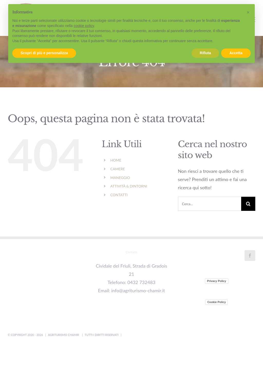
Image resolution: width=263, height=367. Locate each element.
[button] (248, 12)
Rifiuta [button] (205, 53)
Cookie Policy (216, 302)
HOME (115, 160)
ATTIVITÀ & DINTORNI (128, 186)
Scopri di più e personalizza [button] (44, 53)
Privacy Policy (216, 281)
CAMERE (117, 169)
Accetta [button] (235, 53)
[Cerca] (248, 204)
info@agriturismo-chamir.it (138, 290)
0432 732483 (141, 282)
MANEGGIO (120, 177)
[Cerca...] (209, 204)
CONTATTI (119, 195)
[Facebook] (250, 255)
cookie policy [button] (84, 26)
